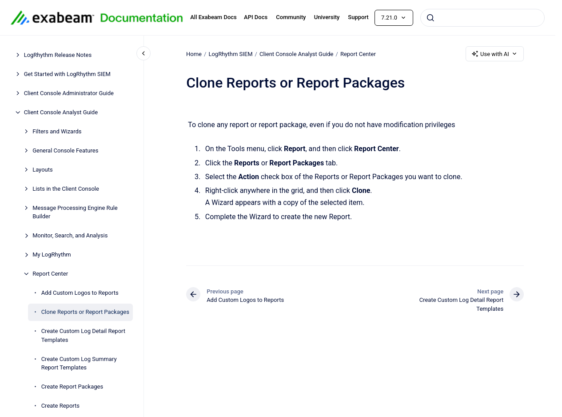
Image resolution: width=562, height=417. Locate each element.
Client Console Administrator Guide (69, 93)
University (327, 17)
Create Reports (60, 405)
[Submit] (430, 18)
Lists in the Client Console (65, 188)
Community (291, 17)
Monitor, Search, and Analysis (70, 235)
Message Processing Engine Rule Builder (75, 212)
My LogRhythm (51, 254)
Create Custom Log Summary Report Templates (79, 363)
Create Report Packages (72, 386)
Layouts (42, 169)
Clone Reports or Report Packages (85, 312)
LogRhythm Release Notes (58, 55)
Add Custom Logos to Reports (80, 292)
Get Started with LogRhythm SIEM (67, 74)
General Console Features (65, 150)
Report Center (50, 273)
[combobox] (482, 17)
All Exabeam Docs (213, 17)
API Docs (255, 17)
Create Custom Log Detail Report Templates (83, 335)
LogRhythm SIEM (230, 53)
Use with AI (494, 53)
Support (358, 17)
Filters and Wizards (56, 131)
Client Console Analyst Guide (61, 112)
